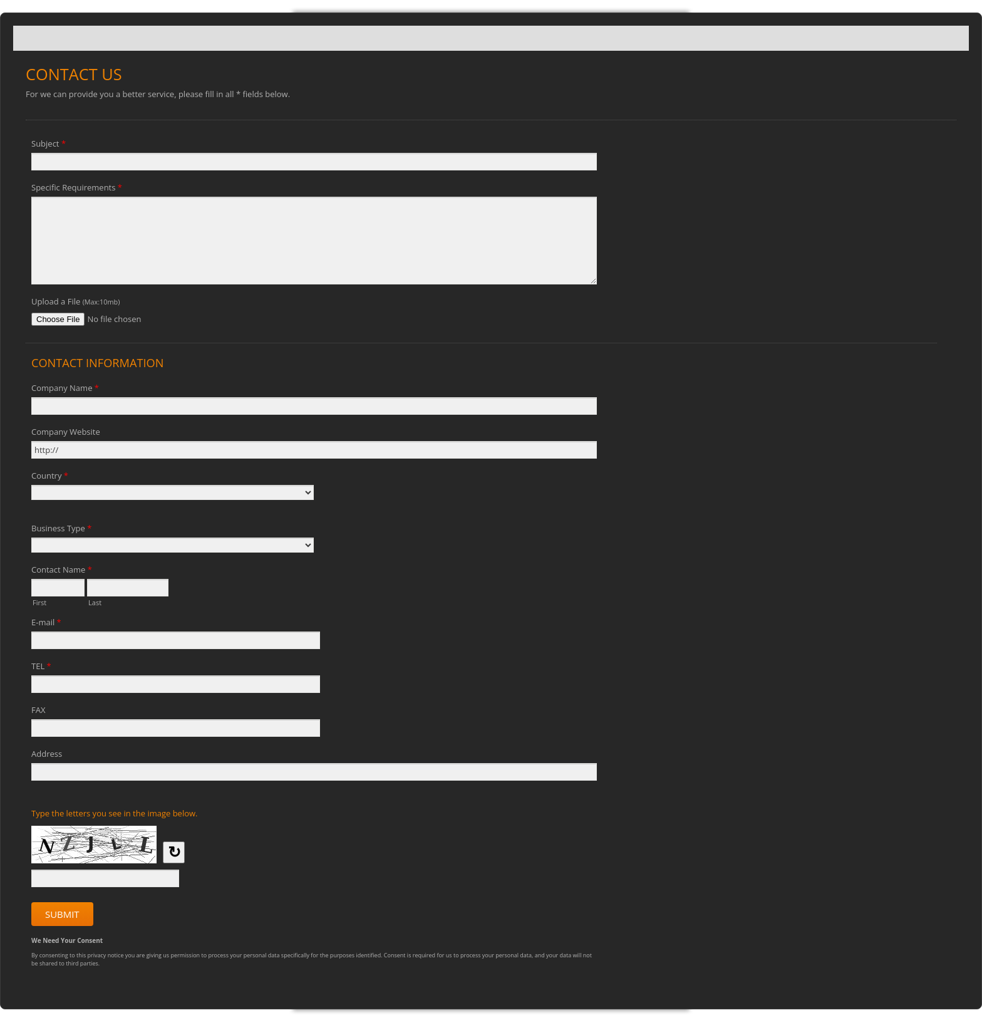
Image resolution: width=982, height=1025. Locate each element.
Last (94, 601)
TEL (41, 667)
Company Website (65, 431)
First (39, 601)
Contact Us (491, 38)
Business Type (61, 530)
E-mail (46, 624)
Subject (48, 145)
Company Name (65, 389)
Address (46, 753)
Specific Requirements (76, 189)
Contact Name (61, 571)
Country (49, 477)
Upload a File (75, 301)
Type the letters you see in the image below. (114, 813)
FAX (38, 709)
